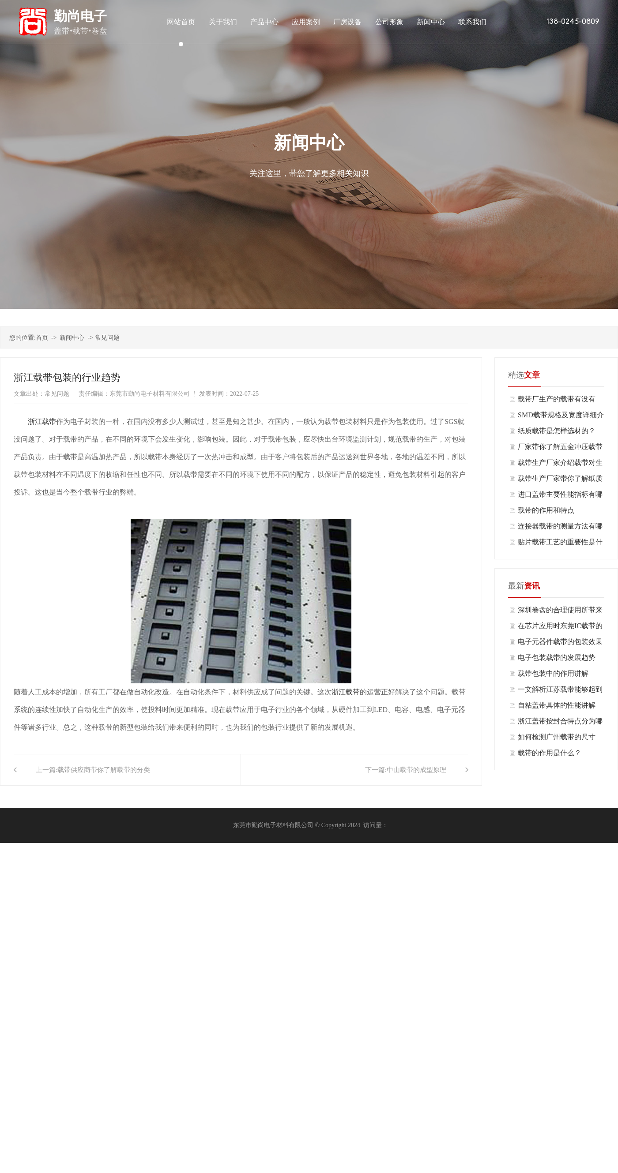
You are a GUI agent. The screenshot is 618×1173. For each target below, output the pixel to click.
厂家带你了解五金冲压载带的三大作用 (560, 449)
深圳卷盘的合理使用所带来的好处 (560, 612)
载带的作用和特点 (546, 510)
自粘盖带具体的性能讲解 (556, 705)
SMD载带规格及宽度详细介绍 (561, 417)
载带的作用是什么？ (549, 753)
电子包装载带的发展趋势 (556, 657)
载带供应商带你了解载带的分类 (103, 769)
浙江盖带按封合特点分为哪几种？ (560, 723)
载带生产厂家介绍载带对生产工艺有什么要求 (560, 465)
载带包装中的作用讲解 (553, 673)
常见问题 (107, 337)
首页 (42, 337)
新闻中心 (72, 337)
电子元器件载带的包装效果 (560, 641)
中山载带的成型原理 (416, 769)
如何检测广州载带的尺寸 (556, 737)
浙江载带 (42, 421)
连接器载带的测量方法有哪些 (560, 528)
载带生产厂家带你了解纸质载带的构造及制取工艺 (560, 481)
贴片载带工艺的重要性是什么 (560, 544)
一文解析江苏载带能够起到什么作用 (560, 691)
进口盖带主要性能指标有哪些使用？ (560, 496)
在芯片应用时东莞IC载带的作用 (560, 628)
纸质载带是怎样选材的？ (556, 431)
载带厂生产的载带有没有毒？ (556, 401)
